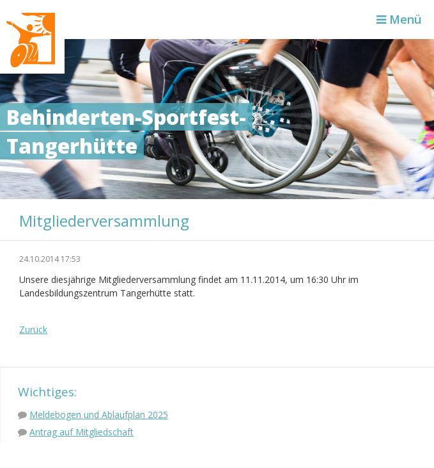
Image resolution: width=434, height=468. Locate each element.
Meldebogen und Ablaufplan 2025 (98, 414)
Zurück (33, 329)
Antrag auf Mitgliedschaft (81, 432)
